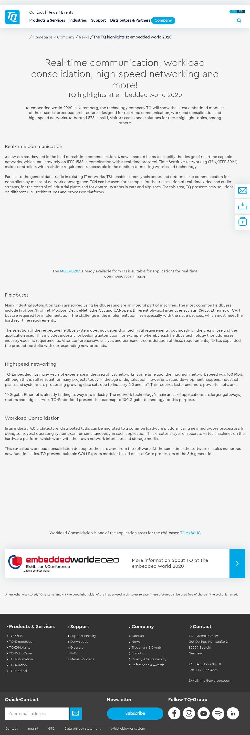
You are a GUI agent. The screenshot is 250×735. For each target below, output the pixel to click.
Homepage (42, 37)
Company (65, 37)
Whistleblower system (127, 728)
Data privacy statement (83, 728)
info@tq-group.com (215, 680)
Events (67, 12)
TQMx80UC (190, 533)
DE (233, 11)
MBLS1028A (70, 271)
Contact (36, 12)
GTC (51, 728)
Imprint (32, 728)
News (52, 12)
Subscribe (135, 713)
